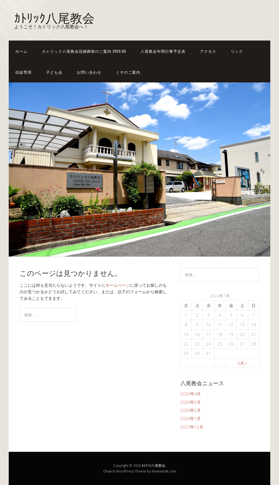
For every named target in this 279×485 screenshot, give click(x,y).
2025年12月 (191, 427)
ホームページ (117, 285)
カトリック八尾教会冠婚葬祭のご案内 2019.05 (84, 51)
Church (109, 471)
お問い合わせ (89, 72)
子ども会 (54, 72)
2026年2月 (190, 410)
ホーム (21, 51)
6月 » (242, 363)
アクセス (208, 51)
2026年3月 (190, 402)
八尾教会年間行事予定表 (163, 51)
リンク (237, 51)
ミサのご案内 (128, 72)
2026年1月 (190, 418)
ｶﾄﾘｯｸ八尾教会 (54, 17)
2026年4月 (190, 393)
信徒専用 (23, 72)
